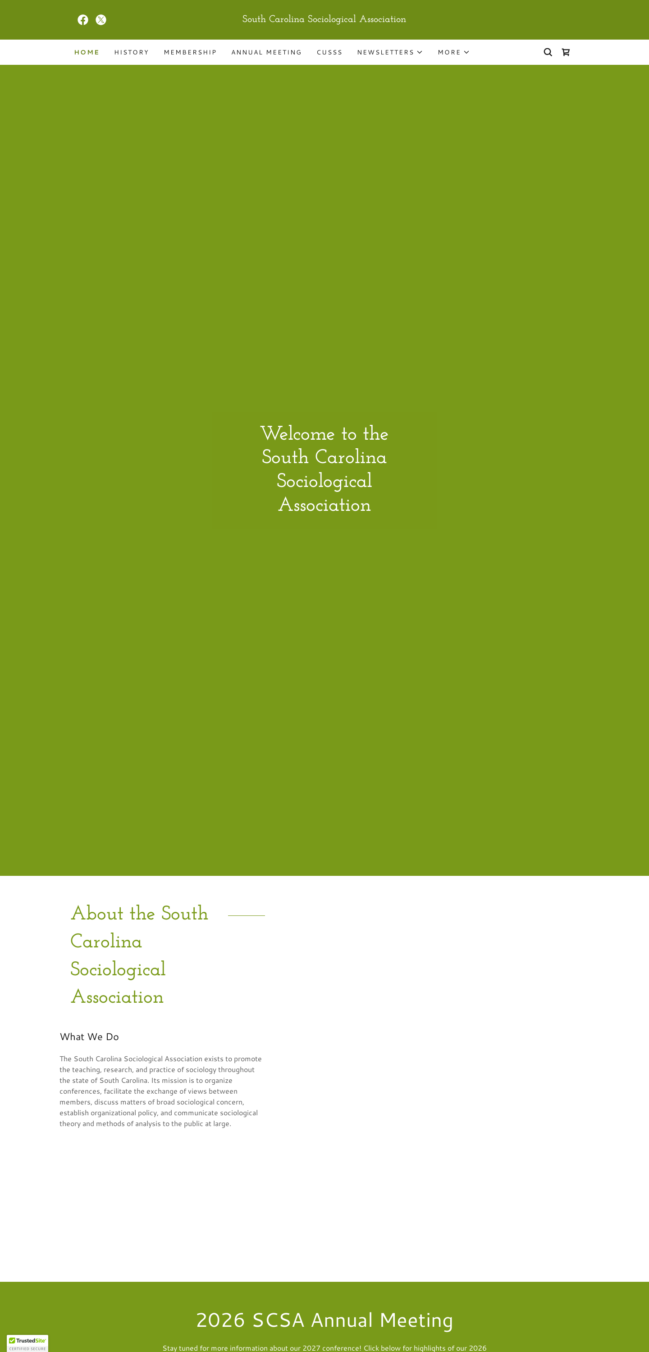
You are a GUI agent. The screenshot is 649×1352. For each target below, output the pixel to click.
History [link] (131, 52)
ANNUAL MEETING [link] (266, 52)
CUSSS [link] (329, 52)
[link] (83, 20)
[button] (390, 52)
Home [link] (87, 52)
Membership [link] (190, 52)
